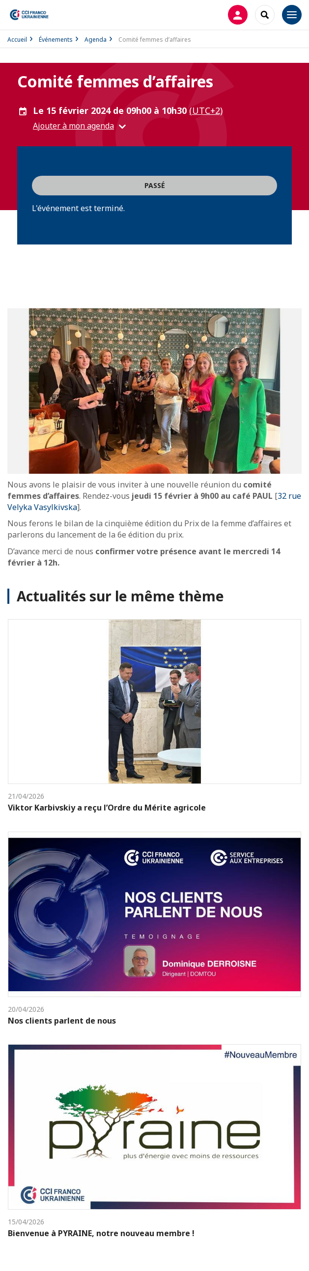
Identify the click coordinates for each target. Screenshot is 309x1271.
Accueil (17, 39)
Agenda (95, 39)
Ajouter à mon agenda (73, 125)
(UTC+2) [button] (206, 110)
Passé (154, 185)
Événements (56, 39)
